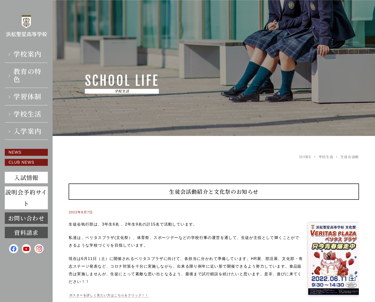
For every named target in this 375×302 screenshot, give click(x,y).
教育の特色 (27, 75)
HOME (305, 156)
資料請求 (26, 232)
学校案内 (27, 54)
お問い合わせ (26, 218)
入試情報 (26, 177)
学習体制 (27, 96)
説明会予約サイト (26, 198)
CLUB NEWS (21, 162)
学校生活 (27, 114)
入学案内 (27, 131)
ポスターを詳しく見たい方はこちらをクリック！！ (109, 295)
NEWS (15, 152)
